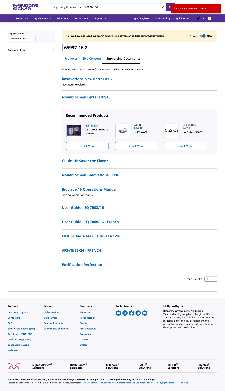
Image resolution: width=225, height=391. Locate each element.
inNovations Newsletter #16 (87, 78)
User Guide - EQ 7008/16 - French (90, 221)
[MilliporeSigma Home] (25, 7)
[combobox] (113, 7)
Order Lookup (162, 18)
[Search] (171, 7)
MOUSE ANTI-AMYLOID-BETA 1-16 (91, 235)
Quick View (87, 146)
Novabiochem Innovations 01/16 (90, 174)
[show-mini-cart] (204, 18)
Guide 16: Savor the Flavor (85, 160)
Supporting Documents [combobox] (65, 7)
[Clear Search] (163, 7)
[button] (140, 18)
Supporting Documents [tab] (123, 58)
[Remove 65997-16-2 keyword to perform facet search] (33, 39)
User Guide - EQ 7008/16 (83, 207)
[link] (24, 312)
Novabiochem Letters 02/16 (86, 97)
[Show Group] (54, 50)
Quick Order (182, 18)
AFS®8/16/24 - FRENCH (81, 250)
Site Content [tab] (92, 58)
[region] (139, 136)
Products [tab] (70, 58)
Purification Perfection (82, 264)
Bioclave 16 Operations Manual (89, 189)
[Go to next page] (214, 279)
